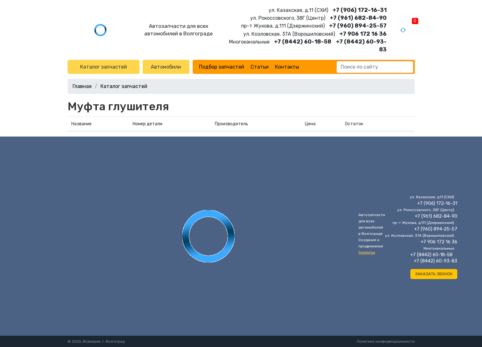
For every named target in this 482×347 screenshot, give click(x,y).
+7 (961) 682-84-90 (358, 17)
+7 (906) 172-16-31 (359, 10)
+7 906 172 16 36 (363, 33)
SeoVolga (366, 252)
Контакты (287, 67)
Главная (82, 86)
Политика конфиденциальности (386, 341)
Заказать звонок (434, 274)
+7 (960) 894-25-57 (358, 25)
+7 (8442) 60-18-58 (302, 41)
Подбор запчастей (221, 67)
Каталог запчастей (103, 67)
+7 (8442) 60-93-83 (435, 261)
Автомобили (166, 67)
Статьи (260, 67)
